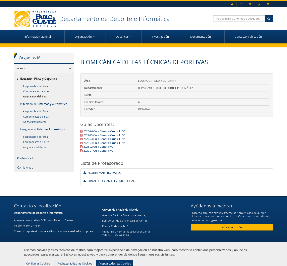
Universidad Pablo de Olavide (120, 209)
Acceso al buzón (232, 227)
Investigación (161, 36)
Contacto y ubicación (249, 36)
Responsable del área (35, 86)
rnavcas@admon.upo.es (78, 231)
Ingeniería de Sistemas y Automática (43, 104)
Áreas (21, 68)
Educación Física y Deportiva (38, 78)
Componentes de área (36, 116)
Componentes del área (36, 91)
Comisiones (25, 167)
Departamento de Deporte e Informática (114, 19)
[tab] (44, 68)
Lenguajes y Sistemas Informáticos (43, 129)
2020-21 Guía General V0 (98, 150)
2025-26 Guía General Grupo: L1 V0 (104, 131)
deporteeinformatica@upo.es (43, 231)
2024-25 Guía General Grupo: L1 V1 (104, 135)
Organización (31, 58)
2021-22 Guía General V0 (98, 146)
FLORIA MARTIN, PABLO (103, 173)
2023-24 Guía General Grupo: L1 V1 (104, 139)
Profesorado (25, 158)
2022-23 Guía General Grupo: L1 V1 (104, 143)
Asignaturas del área (34, 96)
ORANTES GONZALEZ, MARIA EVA (109, 181)
